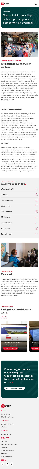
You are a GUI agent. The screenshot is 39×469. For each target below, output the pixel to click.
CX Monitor (19, 217)
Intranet (19, 194)
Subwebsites (19, 206)
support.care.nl (6, 434)
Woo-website (19, 211)
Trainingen (19, 228)
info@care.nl (5, 427)
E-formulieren (19, 223)
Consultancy (19, 234)
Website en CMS (19, 189)
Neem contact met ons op (14, 388)
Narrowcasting (19, 200)
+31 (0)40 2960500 (7, 424)
